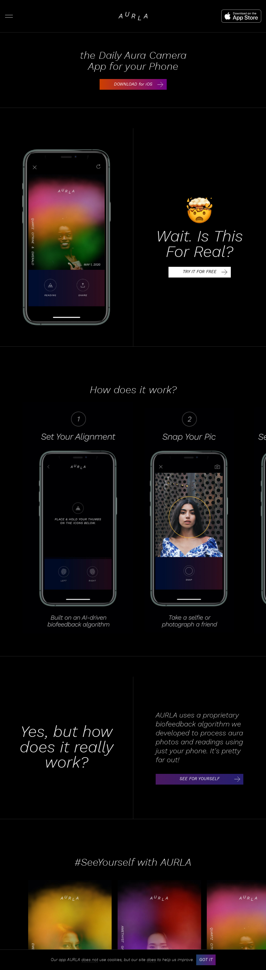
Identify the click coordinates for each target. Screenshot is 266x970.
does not (89, 959)
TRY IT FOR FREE (206, 272)
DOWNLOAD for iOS (140, 84)
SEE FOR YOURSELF (211, 779)
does (151, 959)
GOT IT (206, 960)
